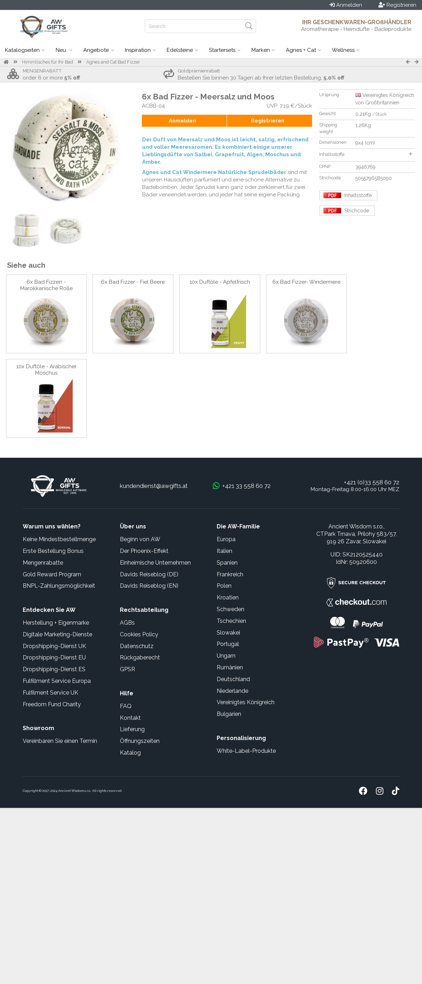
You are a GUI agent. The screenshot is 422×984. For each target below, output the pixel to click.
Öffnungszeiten (140, 741)
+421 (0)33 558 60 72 (371, 482)
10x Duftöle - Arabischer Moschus (46, 369)
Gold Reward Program (52, 574)
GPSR (127, 669)
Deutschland (233, 679)
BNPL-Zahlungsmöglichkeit (59, 585)
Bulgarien (229, 714)
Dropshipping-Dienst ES (54, 669)
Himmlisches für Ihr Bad (47, 62)
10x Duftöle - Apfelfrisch (220, 282)
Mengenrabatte (43, 562)
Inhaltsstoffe (365, 154)
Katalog (130, 752)
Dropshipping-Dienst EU (54, 657)
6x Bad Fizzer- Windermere (306, 282)
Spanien (227, 562)
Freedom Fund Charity (52, 704)
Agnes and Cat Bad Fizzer (113, 62)
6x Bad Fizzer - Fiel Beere (133, 282)
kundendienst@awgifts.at (154, 485)
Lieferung (132, 729)
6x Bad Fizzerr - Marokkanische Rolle (46, 285)
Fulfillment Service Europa (57, 681)
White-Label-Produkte (246, 750)
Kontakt (130, 717)
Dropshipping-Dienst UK (54, 646)
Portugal (228, 644)
